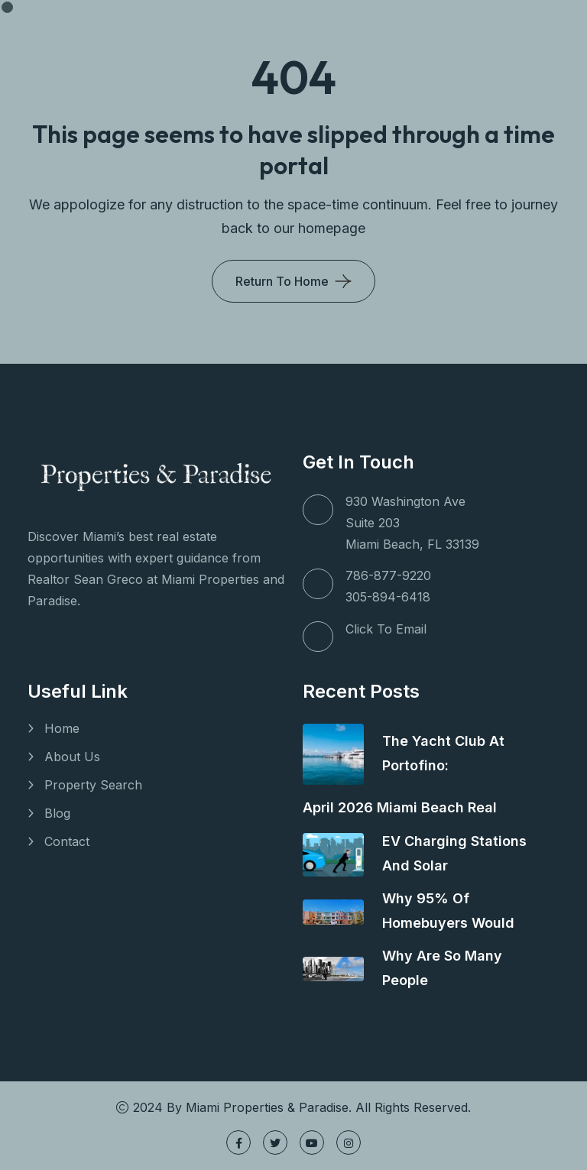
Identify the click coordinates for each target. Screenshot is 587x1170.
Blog (57, 813)
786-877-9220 (388, 575)
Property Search (93, 784)
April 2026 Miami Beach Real (400, 807)
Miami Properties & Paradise (267, 1107)
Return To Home (282, 281)
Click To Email (385, 629)
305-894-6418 (387, 596)
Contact (66, 841)
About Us (72, 756)
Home (61, 728)
